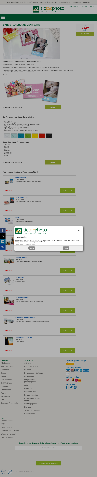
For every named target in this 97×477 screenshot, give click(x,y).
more (33, 244)
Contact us (28, 244)
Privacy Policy (19, 244)
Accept (66, 248)
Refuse (32, 248)
